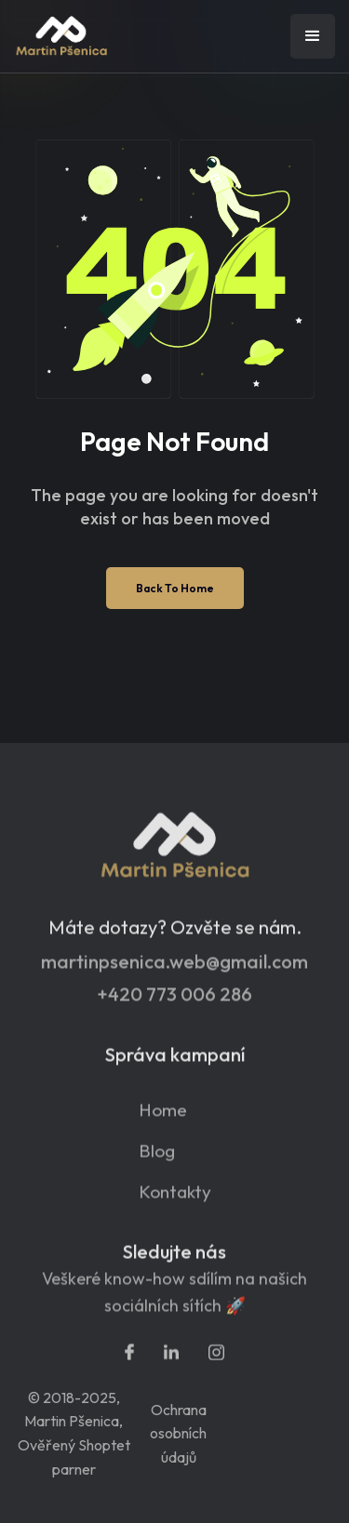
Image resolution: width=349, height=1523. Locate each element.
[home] (107, 37)
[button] (312, 36)
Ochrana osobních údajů (178, 1433)
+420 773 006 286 (174, 1000)
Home (163, 1116)
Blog (157, 1157)
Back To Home (175, 588)
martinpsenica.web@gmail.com (174, 968)
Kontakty (175, 1198)
